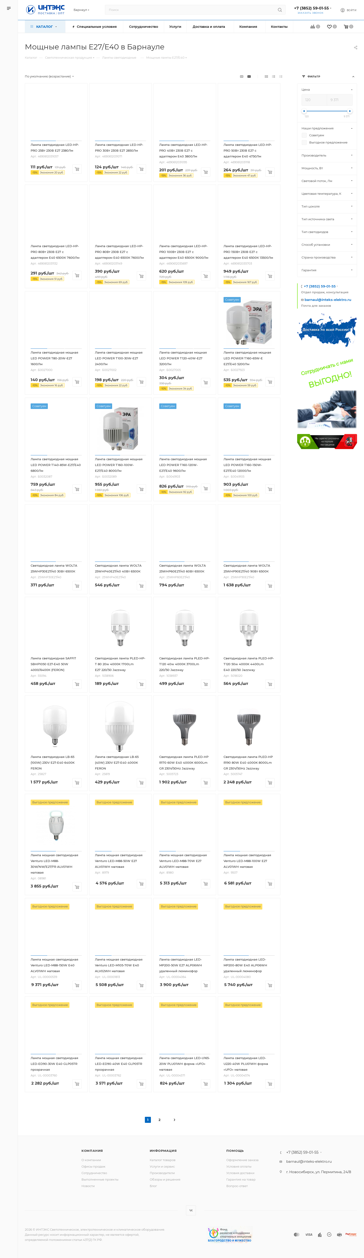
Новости (88, 1186)
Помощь (235, 1151)
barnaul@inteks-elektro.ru (328, 299)
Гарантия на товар (241, 1179)
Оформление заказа (242, 1160)
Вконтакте (191, 1210)
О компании (91, 1160)
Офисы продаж (93, 1166)
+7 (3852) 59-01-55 (311, 8)
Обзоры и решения (165, 1179)
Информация (163, 1151)
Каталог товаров (163, 1160)
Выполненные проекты (99, 1179)
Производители (162, 1173)
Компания (92, 1151)
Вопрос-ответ (237, 1186)
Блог (153, 1186)
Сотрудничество (94, 1173)
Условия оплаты (238, 1166)
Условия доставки (240, 1173)
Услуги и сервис (162, 1166)
